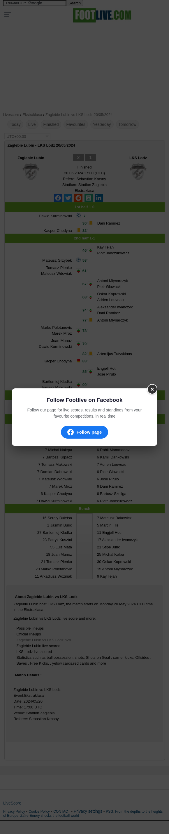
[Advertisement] (84, 66)
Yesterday (102, 124)
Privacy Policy (14, 811)
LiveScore (12, 803)
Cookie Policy (39, 811)
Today (15, 124)
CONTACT (61, 811)
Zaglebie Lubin (30, 158)
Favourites (75, 124)
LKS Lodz (138, 158)
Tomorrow (127, 124)
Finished (51, 124)
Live (32, 124)
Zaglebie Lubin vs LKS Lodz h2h (43, 640)
